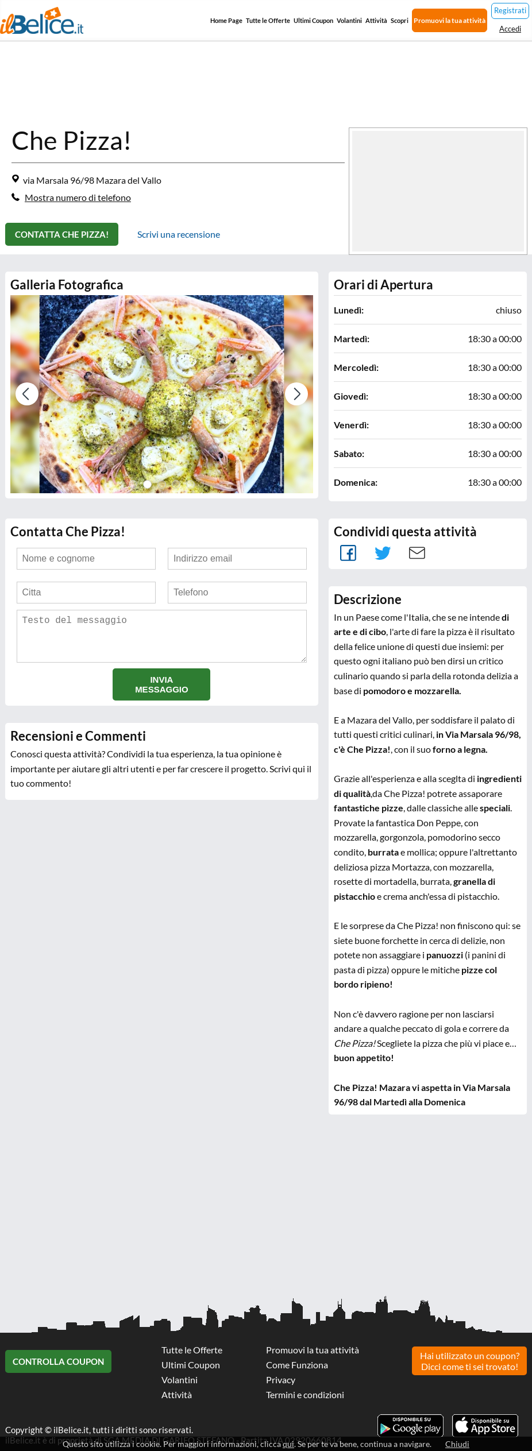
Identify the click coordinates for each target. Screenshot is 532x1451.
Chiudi (457, 1444)
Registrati (510, 10)
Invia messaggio (161, 693)
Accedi (510, 28)
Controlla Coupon (58, 1361)
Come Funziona (297, 1364)
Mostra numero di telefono (78, 197)
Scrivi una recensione (178, 234)
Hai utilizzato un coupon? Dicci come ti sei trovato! (469, 1361)
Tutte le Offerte (268, 20)
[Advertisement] (266, 1212)
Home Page (226, 20)
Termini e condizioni (305, 1394)
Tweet (382, 553)
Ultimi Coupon (313, 20)
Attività (376, 20)
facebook (348, 553)
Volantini (349, 20)
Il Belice (41, 20)
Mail (417, 553)
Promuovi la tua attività (449, 20)
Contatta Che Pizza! (62, 234)
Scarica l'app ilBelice (485, 1425)
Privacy (280, 1379)
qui (288, 1444)
